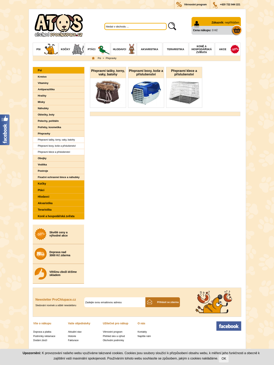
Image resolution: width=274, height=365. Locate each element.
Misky (41, 101)
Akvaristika (149, 49)
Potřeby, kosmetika (49, 127)
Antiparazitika (46, 89)
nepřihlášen (232, 22)
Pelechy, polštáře (48, 120)
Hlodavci (124, 50)
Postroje (43, 170)
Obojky (42, 158)
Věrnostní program (195, 4)
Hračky (42, 95)
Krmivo (42, 76)
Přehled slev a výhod (114, 336)
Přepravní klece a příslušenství (54, 152)
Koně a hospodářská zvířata (202, 49)
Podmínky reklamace (44, 336)
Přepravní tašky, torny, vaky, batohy (56, 139)
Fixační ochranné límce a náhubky (59, 177)
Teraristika (175, 49)
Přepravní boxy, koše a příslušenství (57, 145)
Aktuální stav (75, 331)
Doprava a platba (42, 331)
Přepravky (111, 58)
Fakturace (73, 340)
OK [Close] (224, 358)
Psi (47, 50)
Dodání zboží (40, 340)
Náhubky (43, 108)
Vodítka (42, 164)
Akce (229, 50)
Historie (72, 336)
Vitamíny (43, 83)
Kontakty (142, 331)
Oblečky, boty (46, 114)
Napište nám (144, 336)
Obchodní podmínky (113, 340)
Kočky (72, 50)
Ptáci (99, 50)
